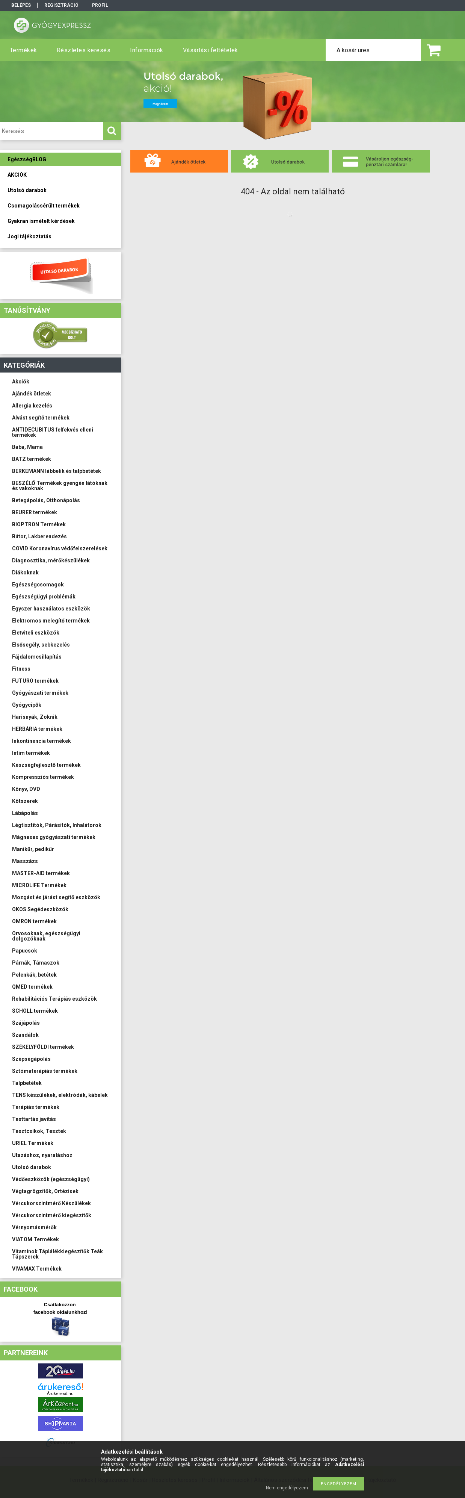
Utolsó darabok (31, 1167)
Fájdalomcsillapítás (37, 657)
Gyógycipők (26, 705)
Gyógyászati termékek (40, 693)
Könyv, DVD (26, 789)
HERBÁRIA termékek (37, 729)
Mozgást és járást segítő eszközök (56, 897)
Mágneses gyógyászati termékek (53, 837)
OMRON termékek (34, 921)
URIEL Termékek (32, 1143)
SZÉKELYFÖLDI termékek (43, 1047)
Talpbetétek (27, 1083)
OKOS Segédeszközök (40, 909)
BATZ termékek (31, 459)
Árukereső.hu (60, 1393)
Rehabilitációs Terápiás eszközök (54, 999)
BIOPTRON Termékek (39, 524)
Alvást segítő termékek (40, 418)
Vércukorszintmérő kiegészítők (51, 1215)
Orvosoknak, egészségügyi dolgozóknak (46, 936)
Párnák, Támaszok (35, 963)
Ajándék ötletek (31, 394)
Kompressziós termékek (43, 777)
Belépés (21, 5)
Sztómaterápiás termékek (44, 1071)
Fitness (21, 669)
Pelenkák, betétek (34, 975)
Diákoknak (25, 573)
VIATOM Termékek (35, 1239)
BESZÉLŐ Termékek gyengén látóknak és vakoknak (59, 485)
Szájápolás (26, 1023)
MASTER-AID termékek (41, 873)
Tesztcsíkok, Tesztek (39, 1131)
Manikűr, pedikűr (33, 849)
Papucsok (24, 951)
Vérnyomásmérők (34, 1227)
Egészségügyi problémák (43, 597)
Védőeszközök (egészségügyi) (51, 1179)
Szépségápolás (31, 1059)
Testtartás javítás (34, 1119)
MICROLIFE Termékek (39, 885)
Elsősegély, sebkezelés (41, 645)
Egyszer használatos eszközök (51, 609)
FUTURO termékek (35, 681)
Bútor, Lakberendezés (39, 536)
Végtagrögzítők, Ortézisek (45, 1191)
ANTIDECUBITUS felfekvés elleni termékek (52, 432)
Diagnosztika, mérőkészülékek (51, 560)
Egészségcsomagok (38, 585)
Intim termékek (31, 753)
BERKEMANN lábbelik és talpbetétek (56, 471)
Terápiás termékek (35, 1107)
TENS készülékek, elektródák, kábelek (60, 1095)
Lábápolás (25, 813)
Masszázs (25, 861)
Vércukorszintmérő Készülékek (51, 1203)
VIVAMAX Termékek (37, 1269)
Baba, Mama (27, 447)
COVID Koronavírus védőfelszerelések (59, 548)
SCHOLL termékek (35, 1011)
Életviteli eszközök (35, 633)
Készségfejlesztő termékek (46, 765)
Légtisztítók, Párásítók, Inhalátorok (56, 825)
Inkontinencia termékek (41, 741)
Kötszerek (25, 801)
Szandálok (25, 1035)
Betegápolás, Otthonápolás (46, 500)
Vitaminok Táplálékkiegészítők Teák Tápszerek (57, 1254)
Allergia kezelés (32, 406)
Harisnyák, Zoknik (34, 717)
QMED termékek (32, 987)
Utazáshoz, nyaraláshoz (42, 1155)
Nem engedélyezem (287, 1487)
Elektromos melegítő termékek (51, 621)
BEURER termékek (34, 512)
